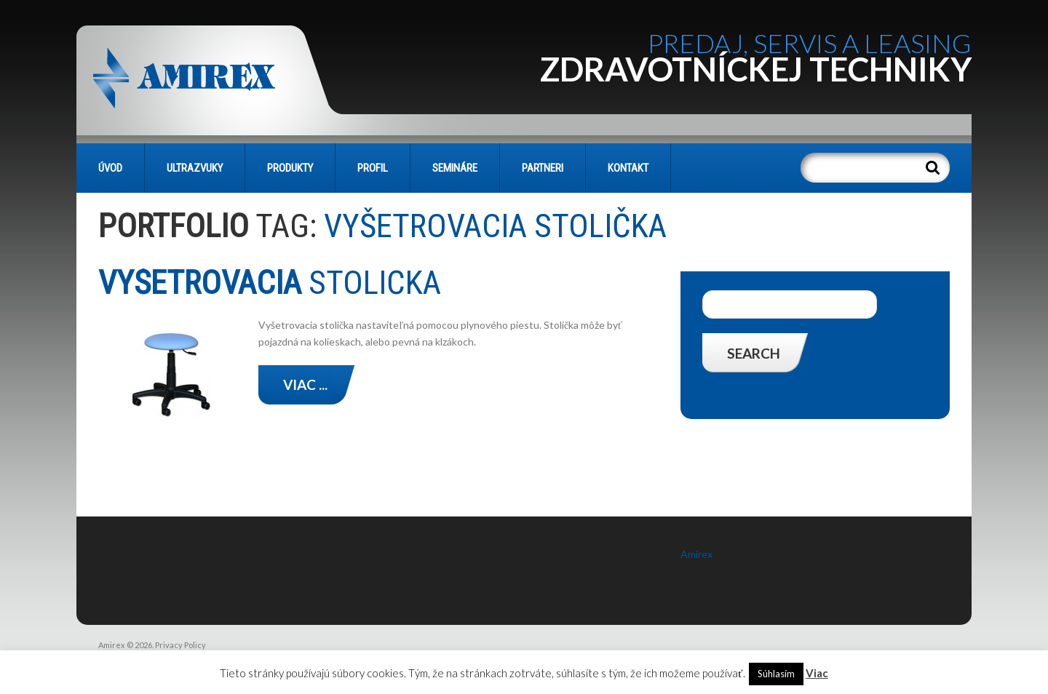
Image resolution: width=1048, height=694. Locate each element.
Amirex (696, 554)
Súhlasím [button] (776, 673)
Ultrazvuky (195, 168)
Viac (817, 672)
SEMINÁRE (454, 168)
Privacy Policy (180, 645)
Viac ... (305, 384)
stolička (273, 282)
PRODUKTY (290, 168)
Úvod (110, 168)
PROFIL (372, 168)
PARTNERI (542, 168)
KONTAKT (628, 168)
